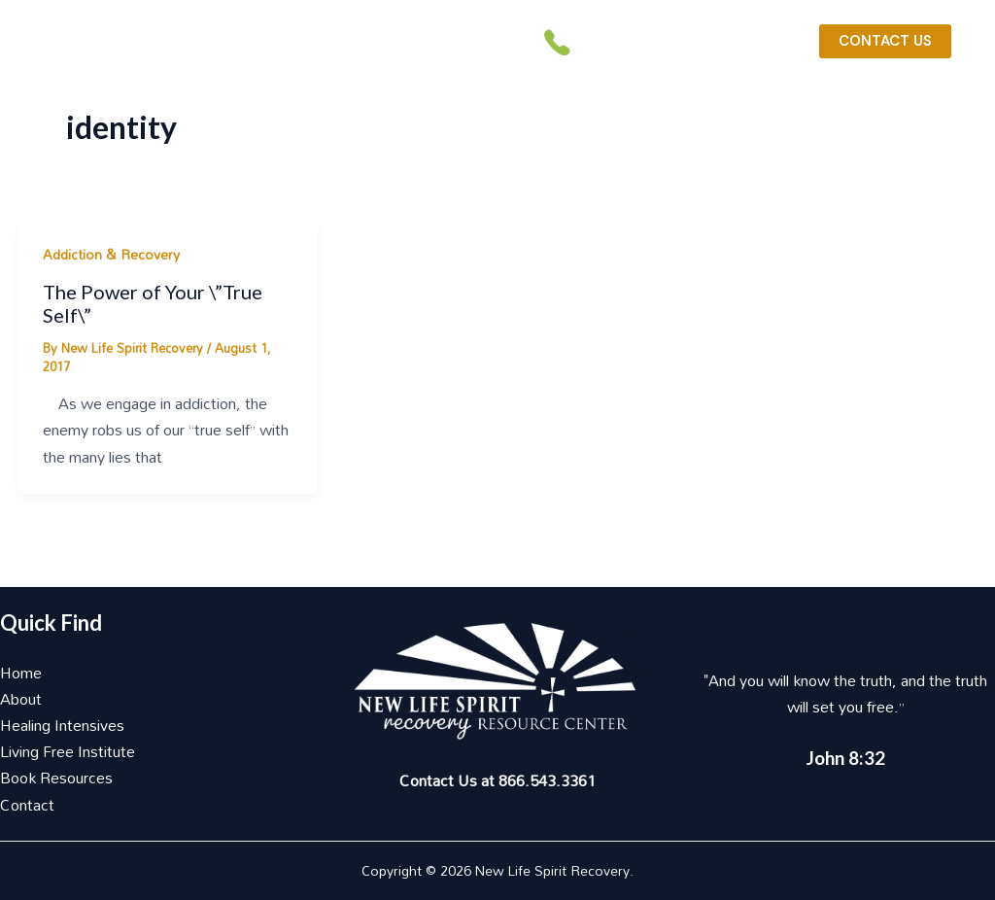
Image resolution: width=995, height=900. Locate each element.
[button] (620, 150)
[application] (698, 140)
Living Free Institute (67, 751)
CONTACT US (885, 41)
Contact (27, 804)
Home (21, 672)
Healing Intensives (62, 725)
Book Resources (56, 777)
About (21, 698)
